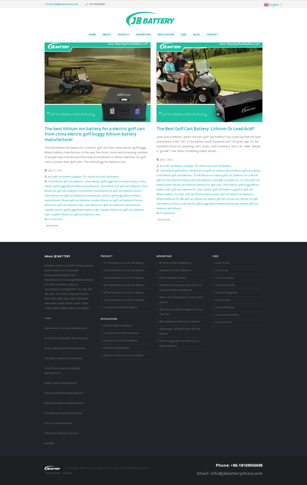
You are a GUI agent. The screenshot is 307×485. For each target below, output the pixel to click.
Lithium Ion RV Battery (116, 347)
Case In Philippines (226, 292)
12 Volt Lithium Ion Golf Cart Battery (123, 263)
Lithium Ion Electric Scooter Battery (123, 355)
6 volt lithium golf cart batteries (66, 181)
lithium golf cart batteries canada (81, 200)
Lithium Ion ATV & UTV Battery (120, 340)
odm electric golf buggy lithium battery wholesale (210, 203)
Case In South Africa (227, 314)
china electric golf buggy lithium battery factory (112, 181)
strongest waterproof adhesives (63, 358)
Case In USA (222, 263)
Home (92, 34)
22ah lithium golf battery (174, 170)
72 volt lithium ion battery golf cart (212, 175)
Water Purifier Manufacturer (61, 383)
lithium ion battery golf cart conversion (217, 199)
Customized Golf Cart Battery (120, 307)
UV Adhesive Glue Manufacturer (63, 413)
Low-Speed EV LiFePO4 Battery (121, 333)
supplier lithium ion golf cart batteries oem (76, 214)
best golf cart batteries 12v (228, 180)
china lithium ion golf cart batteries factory (117, 191)
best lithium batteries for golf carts (202, 184)
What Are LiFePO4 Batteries (175, 263)
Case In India (222, 300)
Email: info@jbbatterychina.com (61, 4)
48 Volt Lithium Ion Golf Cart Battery (123, 285)
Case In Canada (224, 277)
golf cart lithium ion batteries (237, 194)
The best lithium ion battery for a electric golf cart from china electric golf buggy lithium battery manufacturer (95, 134)
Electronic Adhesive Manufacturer (64, 403)
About (107, 34)
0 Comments (55, 219)
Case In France (223, 322)
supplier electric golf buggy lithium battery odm (72, 209)
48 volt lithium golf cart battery (243, 170)
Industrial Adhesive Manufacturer (64, 393)
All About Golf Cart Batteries (175, 270)
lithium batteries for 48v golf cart (175, 199)
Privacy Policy (53, 472)
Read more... (53, 225)
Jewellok (49, 443)
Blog (196, 34)
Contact (212, 34)
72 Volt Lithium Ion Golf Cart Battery (123, 300)
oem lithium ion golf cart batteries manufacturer (112, 205)
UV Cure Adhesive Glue (58, 423)
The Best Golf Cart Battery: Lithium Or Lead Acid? (205, 128)
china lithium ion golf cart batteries (121, 186)
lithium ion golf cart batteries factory (121, 200)
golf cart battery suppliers (228, 189)
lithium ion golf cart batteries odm (64, 205)
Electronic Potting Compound (62, 433)
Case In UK (221, 270)
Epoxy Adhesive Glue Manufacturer (65, 348)
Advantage (143, 34)
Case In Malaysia (225, 307)
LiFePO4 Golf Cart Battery (117, 325)
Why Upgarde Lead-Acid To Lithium (179, 321)
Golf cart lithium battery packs (202, 194)
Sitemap (67, 472)
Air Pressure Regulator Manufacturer (66, 338)
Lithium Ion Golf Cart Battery (103, 176)
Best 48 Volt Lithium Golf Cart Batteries (189, 180)
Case (183, 34)
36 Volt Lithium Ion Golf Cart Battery (123, 277)
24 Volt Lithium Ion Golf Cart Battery (123, 270)
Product (124, 34)
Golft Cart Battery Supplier (67, 176)
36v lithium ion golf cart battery (207, 170)
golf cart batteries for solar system (192, 189)
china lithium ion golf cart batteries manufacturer (73, 195)
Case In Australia (225, 285)
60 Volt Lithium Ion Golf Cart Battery (123, 292)
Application (166, 34)
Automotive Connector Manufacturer (66, 328)
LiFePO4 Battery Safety (172, 277)
